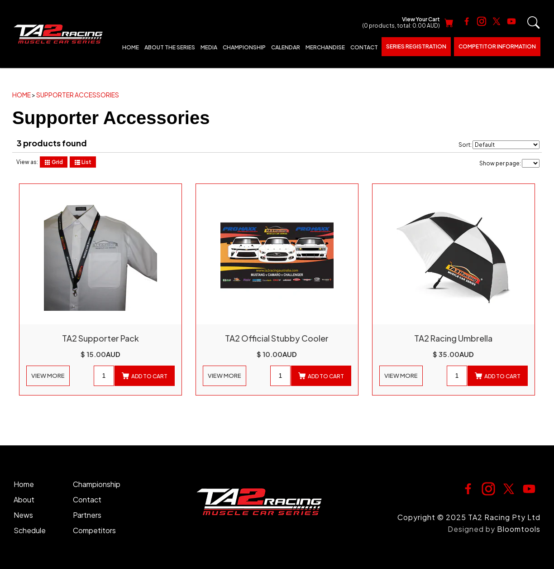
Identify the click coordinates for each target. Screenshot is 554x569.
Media (209, 47)
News (23, 515)
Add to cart (144, 376)
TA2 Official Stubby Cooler (277, 338)
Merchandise (325, 47)
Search (533, 22)
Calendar (285, 47)
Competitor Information (497, 46)
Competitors (94, 530)
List (82, 162)
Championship (244, 47)
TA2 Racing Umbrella (453, 338)
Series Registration (416, 46)
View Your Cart (401, 22)
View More (48, 375)
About (24, 499)
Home (130, 47)
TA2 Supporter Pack (100, 338)
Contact (364, 47)
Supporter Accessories (77, 95)
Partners (87, 515)
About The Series (169, 47)
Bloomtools (518, 529)
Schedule (30, 530)
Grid (53, 162)
